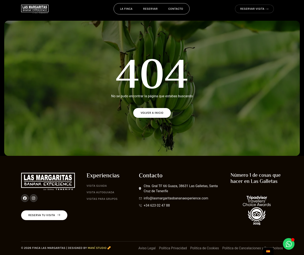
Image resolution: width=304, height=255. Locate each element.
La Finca (126, 9)
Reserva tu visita (44, 215)
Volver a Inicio (152, 113)
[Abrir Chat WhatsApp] (288, 244)
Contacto (175, 9)
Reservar (150, 9)
